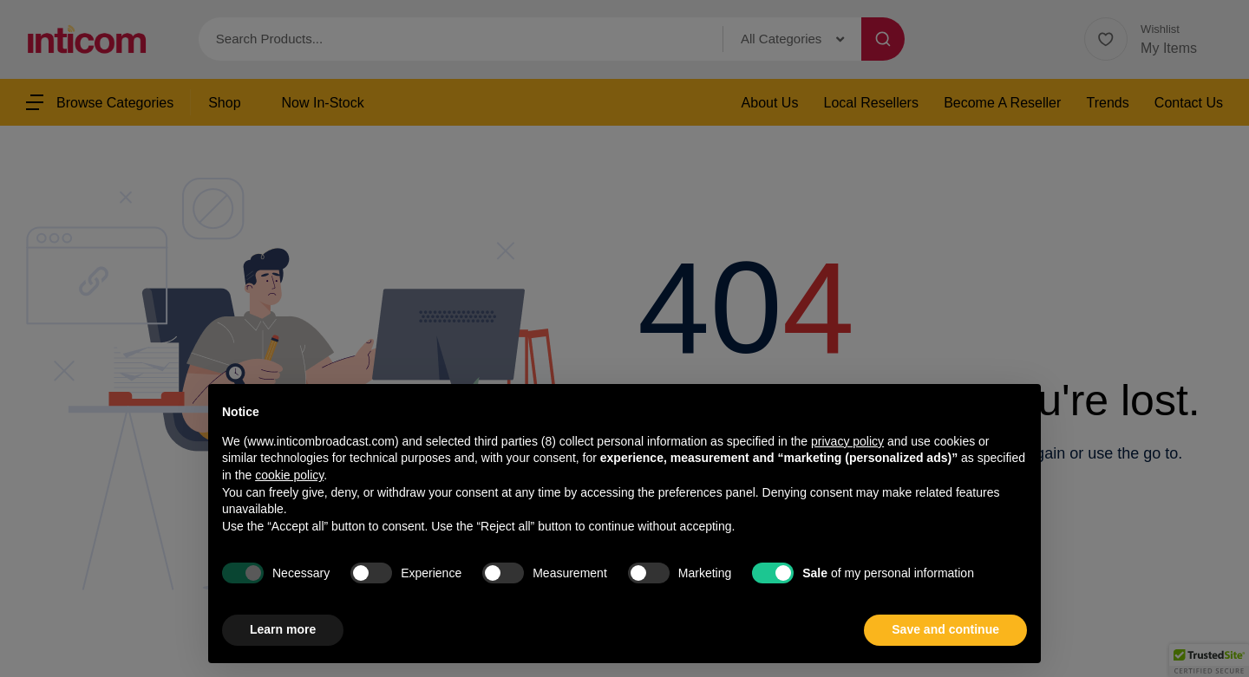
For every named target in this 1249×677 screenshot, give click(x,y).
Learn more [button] (283, 629)
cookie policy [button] (289, 475)
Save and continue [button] (945, 629)
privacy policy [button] (847, 441)
